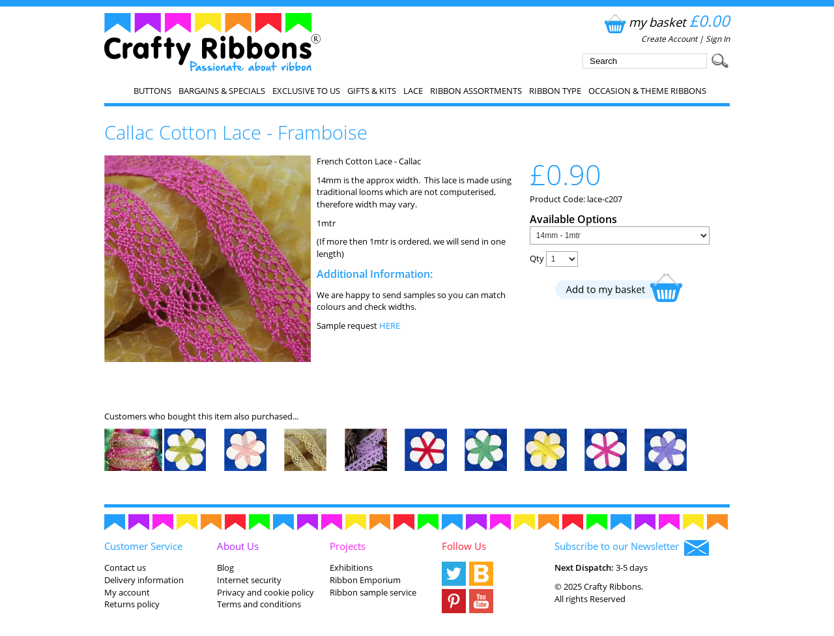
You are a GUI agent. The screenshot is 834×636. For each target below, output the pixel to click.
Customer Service (143, 546)
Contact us (125, 567)
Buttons (152, 91)
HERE (389, 325)
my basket (665, 22)
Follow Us (464, 546)
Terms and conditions (259, 604)
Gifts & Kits (371, 91)
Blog (225, 567)
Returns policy (132, 604)
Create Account (669, 38)
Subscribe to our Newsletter (631, 547)
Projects (348, 546)
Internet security (249, 580)
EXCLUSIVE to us (306, 91)
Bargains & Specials (222, 91)
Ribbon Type (555, 91)
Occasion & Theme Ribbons (647, 91)
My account (127, 592)
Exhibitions (351, 567)
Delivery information (144, 580)
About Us (238, 546)
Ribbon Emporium (365, 580)
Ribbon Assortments (476, 91)
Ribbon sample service (373, 592)
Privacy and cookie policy (265, 592)
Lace (413, 91)
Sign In (718, 38)
